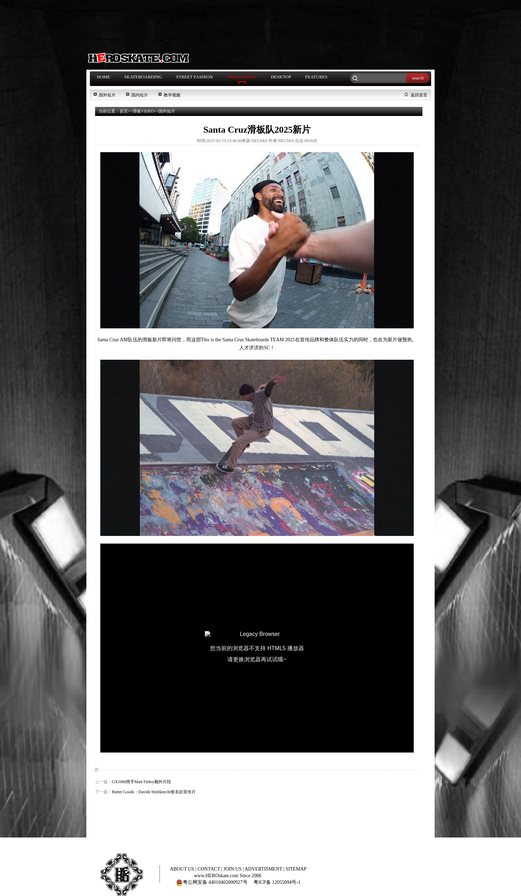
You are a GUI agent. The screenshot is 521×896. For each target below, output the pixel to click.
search (418, 77)
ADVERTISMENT (264, 869)
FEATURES (316, 76)
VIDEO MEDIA (242, 76)
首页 (123, 111)
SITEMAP (296, 869)
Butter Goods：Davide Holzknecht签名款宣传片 (154, 791)
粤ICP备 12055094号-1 (277, 882)
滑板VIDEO (143, 111)
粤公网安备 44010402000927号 (212, 882)
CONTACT (209, 869)
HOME (103, 76)
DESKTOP (281, 76)
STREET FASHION (194, 76)
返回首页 (419, 95)
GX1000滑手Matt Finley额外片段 (141, 781)
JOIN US (233, 869)
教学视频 (172, 95)
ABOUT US (182, 869)
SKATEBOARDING (143, 76)
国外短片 (107, 95)
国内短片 (139, 95)
